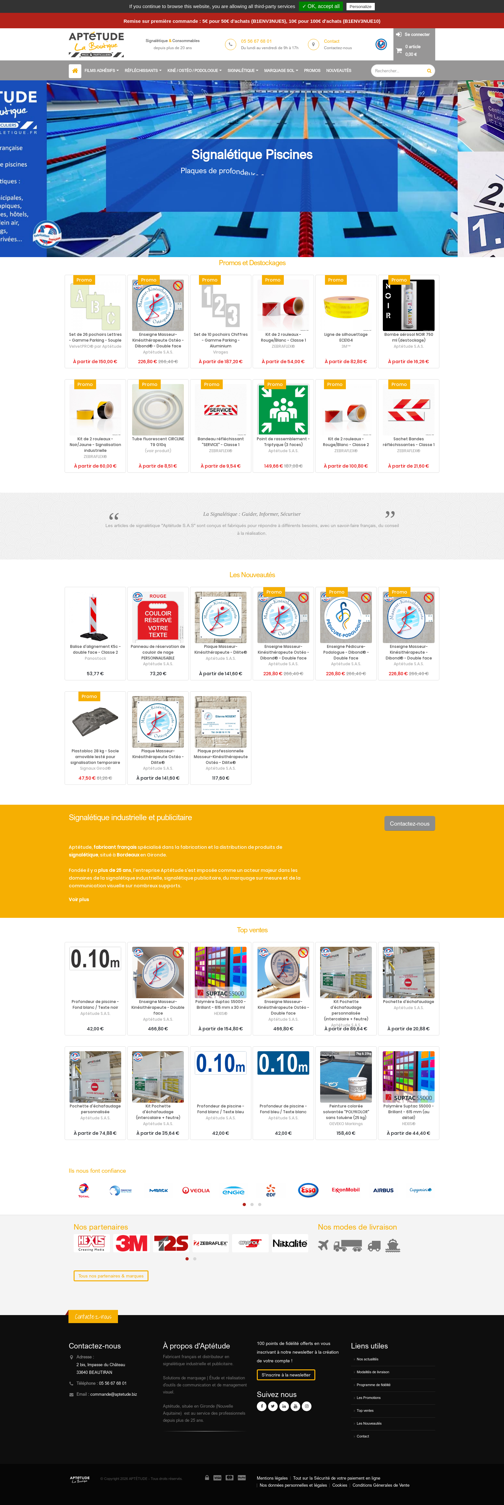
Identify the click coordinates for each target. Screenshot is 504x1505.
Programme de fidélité (374, 1385)
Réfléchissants (141, 70)
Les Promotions (369, 1397)
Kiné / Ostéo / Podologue (192, 70)
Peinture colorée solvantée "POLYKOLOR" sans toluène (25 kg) (346, 1112)
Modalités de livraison (373, 1372)
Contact (363, 1436)
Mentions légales (272, 1478)
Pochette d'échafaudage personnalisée (95, 1109)
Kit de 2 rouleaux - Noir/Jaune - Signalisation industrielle (95, 444)
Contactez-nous (410, 823)
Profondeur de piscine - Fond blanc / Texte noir (95, 1004)
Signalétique (241, 70)
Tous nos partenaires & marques (111, 1275)
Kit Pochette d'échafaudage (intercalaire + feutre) (158, 1112)
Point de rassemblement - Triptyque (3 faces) (283, 441)
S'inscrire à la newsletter (286, 1374)
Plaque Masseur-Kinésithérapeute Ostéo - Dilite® (158, 756)
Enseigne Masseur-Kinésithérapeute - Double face (157, 1007)
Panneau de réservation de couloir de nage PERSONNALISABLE (158, 652)
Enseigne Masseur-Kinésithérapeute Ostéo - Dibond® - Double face (158, 340)
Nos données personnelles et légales (293, 1485)
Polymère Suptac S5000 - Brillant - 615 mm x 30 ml (220, 1004)
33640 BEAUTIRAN (94, 1372)
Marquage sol (279, 70)
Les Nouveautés (369, 1423)
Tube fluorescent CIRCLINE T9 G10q (158, 441)
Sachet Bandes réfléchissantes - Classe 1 (409, 441)
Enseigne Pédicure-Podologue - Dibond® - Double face (346, 652)
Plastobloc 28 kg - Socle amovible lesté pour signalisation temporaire (95, 756)
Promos (312, 70)
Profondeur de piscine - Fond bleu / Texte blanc (283, 1109)
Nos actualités (367, 1359)
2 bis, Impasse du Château (100, 1364)
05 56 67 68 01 (113, 1383)
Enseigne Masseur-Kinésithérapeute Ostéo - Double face (283, 1007)
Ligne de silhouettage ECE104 (346, 337)
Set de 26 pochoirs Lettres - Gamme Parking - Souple (95, 337)
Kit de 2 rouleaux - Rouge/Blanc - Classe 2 (346, 441)
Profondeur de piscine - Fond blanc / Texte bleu (220, 1109)
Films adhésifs (100, 70)
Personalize (361, 6)
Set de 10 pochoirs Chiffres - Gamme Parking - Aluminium (221, 340)
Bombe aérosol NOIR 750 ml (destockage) (408, 337)
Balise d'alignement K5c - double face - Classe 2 (95, 649)
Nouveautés (338, 70)
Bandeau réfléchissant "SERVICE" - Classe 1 (221, 441)
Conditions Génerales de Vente (381, 1485)
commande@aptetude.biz (113, 1394)
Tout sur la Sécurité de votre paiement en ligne (336, 1478)
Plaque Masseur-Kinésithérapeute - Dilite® (220, 649)
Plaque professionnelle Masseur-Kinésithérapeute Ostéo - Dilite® (221, 756)
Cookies (339, 1485)
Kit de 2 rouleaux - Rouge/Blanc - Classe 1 (283, 337)
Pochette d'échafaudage (408, 1001)
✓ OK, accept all (321, 6)
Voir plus (79, 899)
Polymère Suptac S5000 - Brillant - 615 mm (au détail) (408, 1112)
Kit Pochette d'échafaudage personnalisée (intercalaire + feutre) (346, 1010)
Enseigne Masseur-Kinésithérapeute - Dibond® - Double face (409, 652)
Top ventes (365, 1410)
